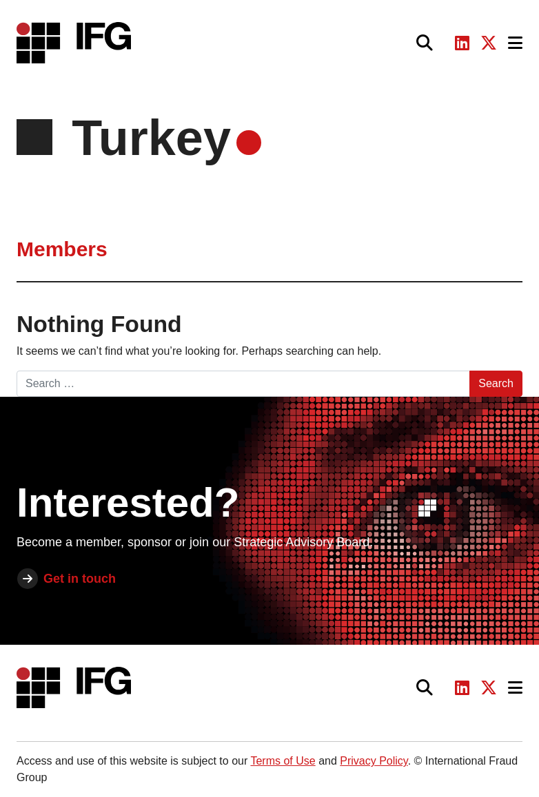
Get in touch (79, 579)
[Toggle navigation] (515, 43)
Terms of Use (282, 761)
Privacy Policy (373, 761)
